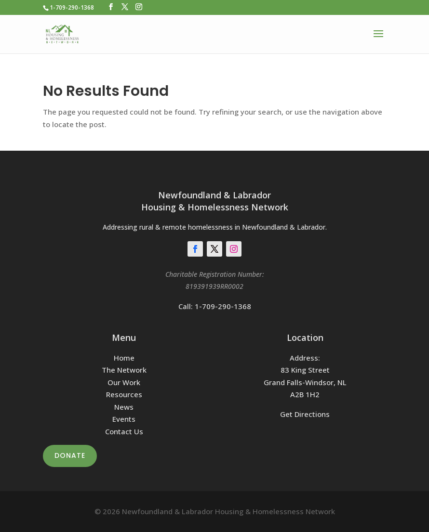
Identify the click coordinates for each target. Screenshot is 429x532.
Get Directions (305, 414)
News (124, 407)
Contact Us (124, 431)
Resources (124, 394)
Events (123, 419)
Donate (69, 455)
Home (124, 358)
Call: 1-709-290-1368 (214, 306)
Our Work (123, 382)
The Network (124, 370)
